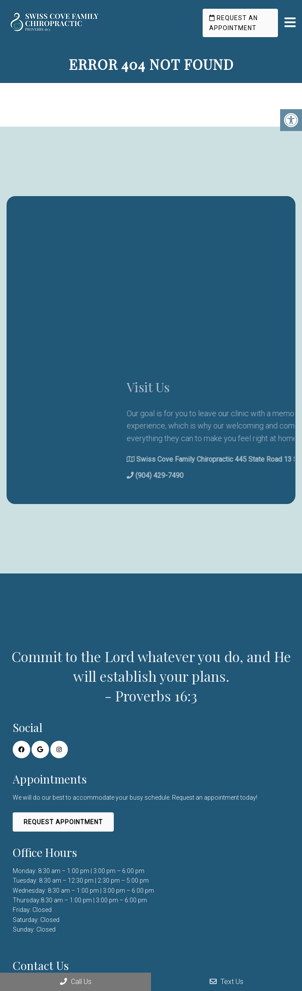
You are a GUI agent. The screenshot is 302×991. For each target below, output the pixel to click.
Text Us (226, 981)
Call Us (75, 981)
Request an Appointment (233, 22)
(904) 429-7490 (216, 475)
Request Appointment (63, 821)
